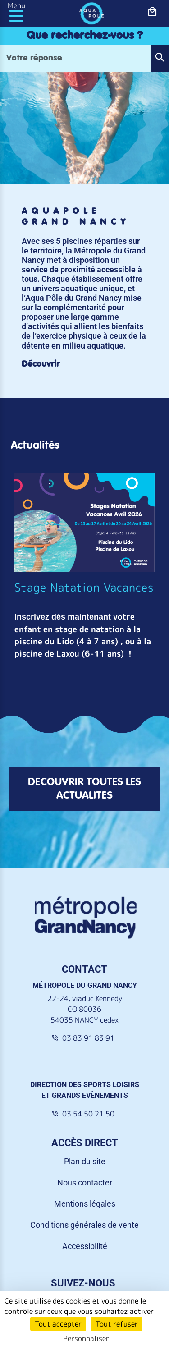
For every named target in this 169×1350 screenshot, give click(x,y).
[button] (160, 58)
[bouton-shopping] (152, 12)
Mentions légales (84, 1203)
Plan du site (84, 1161)
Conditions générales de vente (84, 1225)
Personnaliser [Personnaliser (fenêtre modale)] (86, 1338)
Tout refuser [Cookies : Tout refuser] (117, 1324)
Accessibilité (84, 1246)
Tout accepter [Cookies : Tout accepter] (58, 1324)
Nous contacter (84, 1182)
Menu (16, 5)
